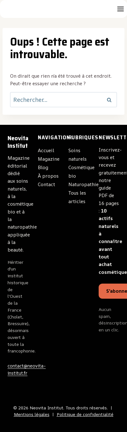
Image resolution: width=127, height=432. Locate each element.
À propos (48, 176)
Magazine (49, 159)
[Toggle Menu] (120, 9)
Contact (46, 184)
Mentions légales (31, 414)
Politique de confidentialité (85, 414)
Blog (43, 167)
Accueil (46, 150)
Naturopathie (83, 184)
